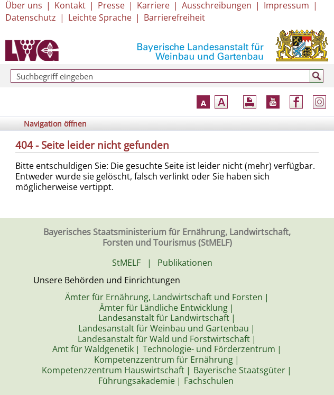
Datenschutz (30, 17)
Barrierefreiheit (174, 17)
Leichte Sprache (100, 17)
